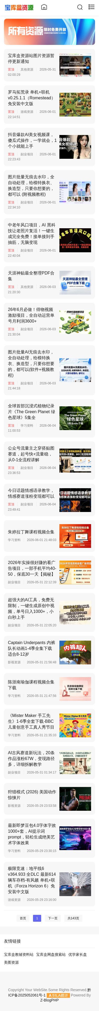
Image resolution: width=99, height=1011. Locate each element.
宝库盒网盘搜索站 (51, 954)
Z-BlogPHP (49, 1000)
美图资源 (11, 962)
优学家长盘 (77, 954)
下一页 (53, 918)
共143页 (73, 918)
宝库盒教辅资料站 (19, 954)
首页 (23, 918)
